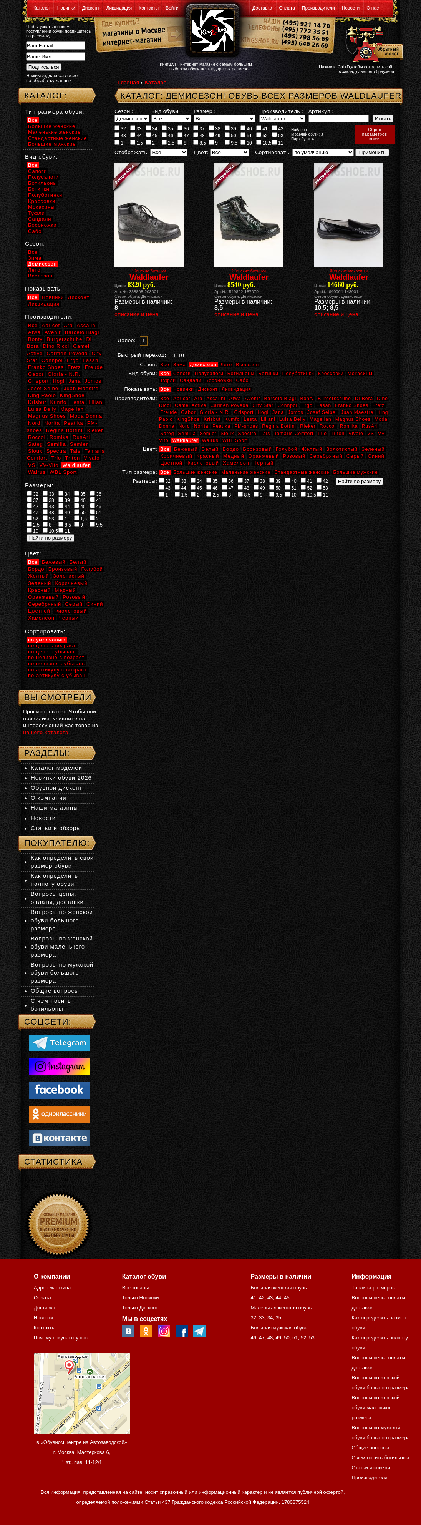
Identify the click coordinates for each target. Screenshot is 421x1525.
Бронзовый (257, 449)
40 (246, 128)
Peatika (221, 426)
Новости (351, 8)
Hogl (263, 412)
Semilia (187, 433)
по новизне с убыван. (56, 663)
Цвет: (201, 152)
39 (230, 128)
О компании (48, 797)
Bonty (307, 398)
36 (183, 128)
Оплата (287, 8)
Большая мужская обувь (278, 1328)
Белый (210, 449)
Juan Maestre (357, 412)
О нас (372, 8)
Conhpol (287, 405)
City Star (262, 405)
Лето (226, 364)
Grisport (244, 412)
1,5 (136, 143)
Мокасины (360, 373)
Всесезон (247, 364)
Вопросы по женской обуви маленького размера (62, 946)
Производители (318, 8)
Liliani (268, 419)
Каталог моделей (56, 767)
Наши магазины (54, 807)
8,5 (199, 143)
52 (262, 135)
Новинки (66, 8)
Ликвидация (119, 8)
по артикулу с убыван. (57, 675)
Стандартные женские (301, 472)
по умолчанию (47, 640)
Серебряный (325, 456)
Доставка (262, 8)
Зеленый (373, 449)
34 (151, 128)
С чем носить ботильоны (380, 1457)
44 (136, 135)
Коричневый (176, 456)
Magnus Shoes (353, 419)
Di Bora (364, 398)
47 (183, 135)
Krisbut (212, 419)
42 (277, 128)
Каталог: (45, 95)
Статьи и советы (371, 1467)
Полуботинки (298, 373)
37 (199, 128)
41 (262, 128)
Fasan (324, 405)
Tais (265, 433)
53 (277, 135)
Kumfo (232, 419)
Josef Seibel (322, 412)
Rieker (308, 426)
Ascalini (215, 398)
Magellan (320, 419)
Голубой (286, 449)
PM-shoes (246, 426)
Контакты (149, 8)
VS (370, 433)
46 (167, 135)
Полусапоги (209, 373)
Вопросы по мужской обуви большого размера (62, 972)
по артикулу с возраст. (58, 670)
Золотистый (342, 449)
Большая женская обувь (278, 1288)
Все (164, 364)
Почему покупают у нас (61, 1338)
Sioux (227, 433)
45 (151, 135)
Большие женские (195, 472)
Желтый (312, 449)
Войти (172, 8)
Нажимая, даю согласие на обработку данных (52, 78)
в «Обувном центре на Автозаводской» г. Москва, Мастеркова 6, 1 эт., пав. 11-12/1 (81, 1452)
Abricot (181, 398)
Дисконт (90, 8)
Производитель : (281, 111)
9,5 (231, 143)
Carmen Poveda (229, 405)
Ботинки (268, 373)
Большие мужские (355, 472)
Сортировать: (273, 152)
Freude (168, 412)
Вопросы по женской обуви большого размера (62, 920)
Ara (198, 398)
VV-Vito (48, 465)
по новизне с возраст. (57, 657)
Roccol (328, 426)
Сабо (242, 380)
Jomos (295, 412)
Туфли (168, 380)
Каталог (41, 8)
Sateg (167, 433)
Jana (278, 412)
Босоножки (219, 380)
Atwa (235, 398)
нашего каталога (45, 732)
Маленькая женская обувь (281, 1308)
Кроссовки (330, 373)
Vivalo (355, 433)
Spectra (247, 433)
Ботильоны (241, 373)
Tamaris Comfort (293, 433)
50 (230, 135)
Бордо (231, 449)
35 (167, 128)
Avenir (252, 398)
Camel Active (190, 405)
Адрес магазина (52, 1288)
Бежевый (186, 449)
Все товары (135, 1288)
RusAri (370, 426)
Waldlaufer (185, 440)
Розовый (294, 456)
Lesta (250, 419)
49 (214, 135)
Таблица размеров (373, 1288)
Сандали (190, 380)
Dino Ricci (56, 346)
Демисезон (203, 364)
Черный (263, 463)
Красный (207, 456)
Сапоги (182, 373)
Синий (376, 456)
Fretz (378, 405)
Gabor (188, 412)
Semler (208, 433)
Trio (322, 433)
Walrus (210, 440)
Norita (201, 426)
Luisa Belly (292, 419)
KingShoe (188, 419)
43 (120, 135)
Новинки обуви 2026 (61, 777)
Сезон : (123, 111)
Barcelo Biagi (280, 398)
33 (136, 128)
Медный (233, 456)
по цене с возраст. (52, 645)
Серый (355, 456)
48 (199, 135)
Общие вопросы (55, 990)
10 (246, 143)
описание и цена (136, 314)
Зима (179, 364)
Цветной (171, 463)
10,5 (264, 143)
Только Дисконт (140, 1308)
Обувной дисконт (56, 787)
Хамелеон (236, 463)
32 (120, 128)
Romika (349, 426)
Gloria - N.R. (215, 412)
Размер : (204, 111)
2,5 (168, 143)
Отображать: (131, 152)
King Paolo (42, 395)
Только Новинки (140, 1298)
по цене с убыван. (52, 652)
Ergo (306, 405)
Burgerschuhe (334, 398)
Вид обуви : (166, 111)
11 (277, 143)
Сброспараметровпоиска (374, 134)
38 (214, 128)
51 (246, 135)
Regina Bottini (279, 426)
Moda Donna (86, 416)
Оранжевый (263, 456)
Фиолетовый (202, 463)
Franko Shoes (351, 405)
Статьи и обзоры (56, 828)
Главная (128, 82)
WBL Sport (235, 440)
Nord (184, 426)
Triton (338, 433)
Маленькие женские (245, 472)
